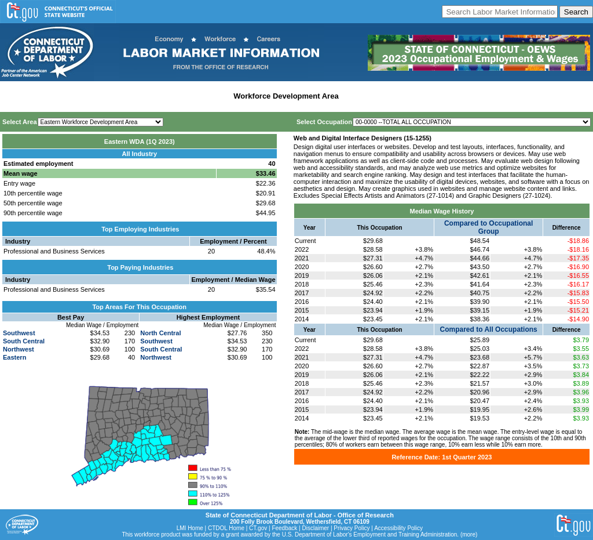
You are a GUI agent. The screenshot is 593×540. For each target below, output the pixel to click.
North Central (160, 332)
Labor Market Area (195, 96)
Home (13, 96)
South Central (24, 341)
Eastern (14, 357)
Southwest (19, 332)
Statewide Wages (60, 96)
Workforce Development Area (285, 96)
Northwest (18, 349)
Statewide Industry (127, 96)
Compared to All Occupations (488, 329)
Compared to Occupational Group (488, 227)
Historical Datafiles (377, 96)
